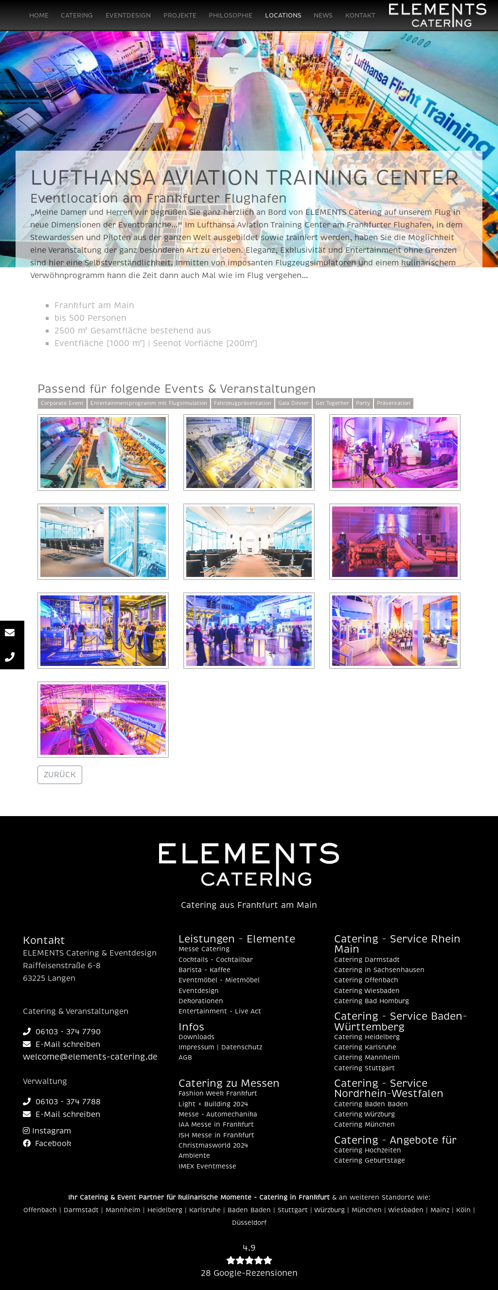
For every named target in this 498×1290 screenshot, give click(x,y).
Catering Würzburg (364, 1114)
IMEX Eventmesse (207, 1166)
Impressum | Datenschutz (220, 1047)
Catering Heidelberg (367, 1037)
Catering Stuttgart (364, 1068)
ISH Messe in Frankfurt (216, 1135)
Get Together (332, 403)
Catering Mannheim (367, 1057)
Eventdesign (198, 991)
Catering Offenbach (366, 980)
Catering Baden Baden (371, 1104)
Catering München (364, 1124)
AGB (185, 1057)
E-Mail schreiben (61, 1044)
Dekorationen (200, 1001)
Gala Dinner (293, 403)
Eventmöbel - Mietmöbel (219, 980)
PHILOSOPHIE (230, 15)
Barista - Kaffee (204, 970)
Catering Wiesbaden (367, 991)
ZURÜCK (60, 774)
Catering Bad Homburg (371, 1001)
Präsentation (393, 403)
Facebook (47, 1143)
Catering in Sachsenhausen (379, 970)
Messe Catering (204, 949)
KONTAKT (360, 15)
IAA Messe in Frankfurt (216, 1124)
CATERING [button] (77, 15)
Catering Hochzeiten (367, 1150)
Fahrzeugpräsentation (242, 403)
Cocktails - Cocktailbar (215, 960)
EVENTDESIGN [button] (128, 15)
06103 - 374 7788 (62, 1102)
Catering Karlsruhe (365, 1047)
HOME (39, 15)
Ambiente (194, 1155)
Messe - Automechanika (217, 1114)
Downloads (196, 1037)
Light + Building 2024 (213, 1104)
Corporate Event (62, 403)
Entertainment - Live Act (219, 1011)
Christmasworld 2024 (213, 1145)
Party (363, 403)
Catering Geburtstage (369, 1160)
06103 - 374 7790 (62, 1032)
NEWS (323, 15)
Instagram (47, 1131)
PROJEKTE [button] (179, 15)
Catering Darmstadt (367, 960)
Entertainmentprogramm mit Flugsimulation (148, 403)
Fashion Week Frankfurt (217, 1093)
